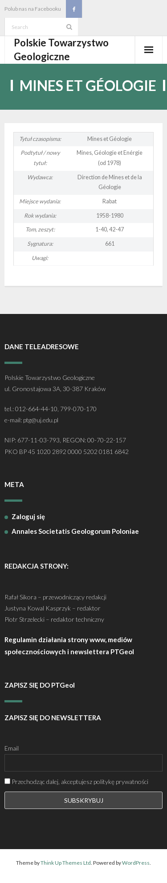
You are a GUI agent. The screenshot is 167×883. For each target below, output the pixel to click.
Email (11, 748)
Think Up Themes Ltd (66, 862)
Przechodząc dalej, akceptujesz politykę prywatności (76, 781)
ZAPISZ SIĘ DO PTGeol (39, 685)
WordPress (136, 862)
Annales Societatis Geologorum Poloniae (75, 531)
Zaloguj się (28, 516)
